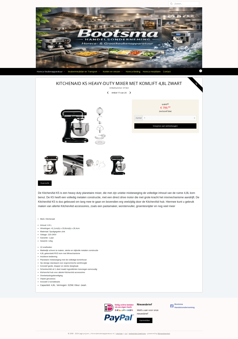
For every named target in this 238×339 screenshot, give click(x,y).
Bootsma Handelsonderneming (182, 306)
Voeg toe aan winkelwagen (165, 126)
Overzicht (44, 183)
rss (126, 333)
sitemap (119, 333)
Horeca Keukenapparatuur (51, 71)
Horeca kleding (133, 71)
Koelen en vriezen (113, 71)
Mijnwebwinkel (164, 333)
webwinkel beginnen (137, 333)
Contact (167, 71)
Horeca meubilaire (152, 71)
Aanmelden (144, 320)
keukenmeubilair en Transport (84, 71)
